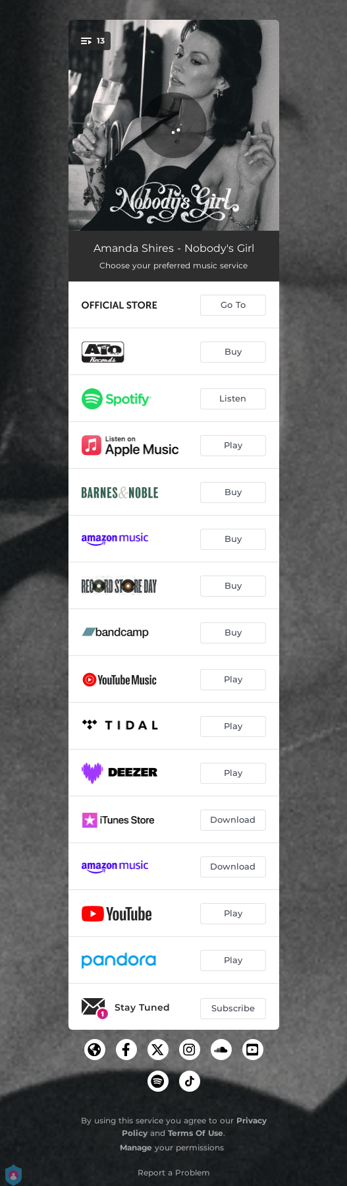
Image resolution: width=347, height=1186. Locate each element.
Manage (136, 1147)
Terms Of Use (195, 1133)
